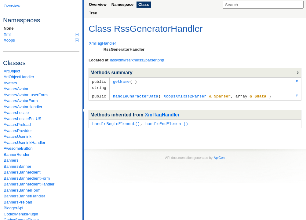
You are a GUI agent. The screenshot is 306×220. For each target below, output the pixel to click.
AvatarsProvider (18, 130)
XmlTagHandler (162, 113)
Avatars (10, 83)
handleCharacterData (135, 95)
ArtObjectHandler (19, 77)
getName (121, 81)
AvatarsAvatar (16, 88)
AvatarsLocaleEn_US (22, 118)
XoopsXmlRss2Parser (185, 95)
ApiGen (219, 156)
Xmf (41, 34)
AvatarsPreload (17, 124)
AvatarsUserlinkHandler (24, 142)
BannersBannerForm (22, 190)
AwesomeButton (18, 148)
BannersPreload (18, 202)
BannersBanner (17, 166)
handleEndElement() (166, 122)
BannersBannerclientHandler (29, 184)
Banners (11, 160)
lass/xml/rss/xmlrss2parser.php (137, 60)
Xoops (41, 40)
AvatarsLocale (16, 112)
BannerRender (17, 154)
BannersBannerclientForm (27, 178)
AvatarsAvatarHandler (23, 107)
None (9, 28)
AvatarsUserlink (17, 136)
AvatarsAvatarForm (21, 100)
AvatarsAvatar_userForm (26, 95)
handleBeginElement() (116, 122)
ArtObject (12, 71)
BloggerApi (13, 208)
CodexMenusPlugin (21, 214)
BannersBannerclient (22, 172)
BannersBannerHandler (24, 196)
